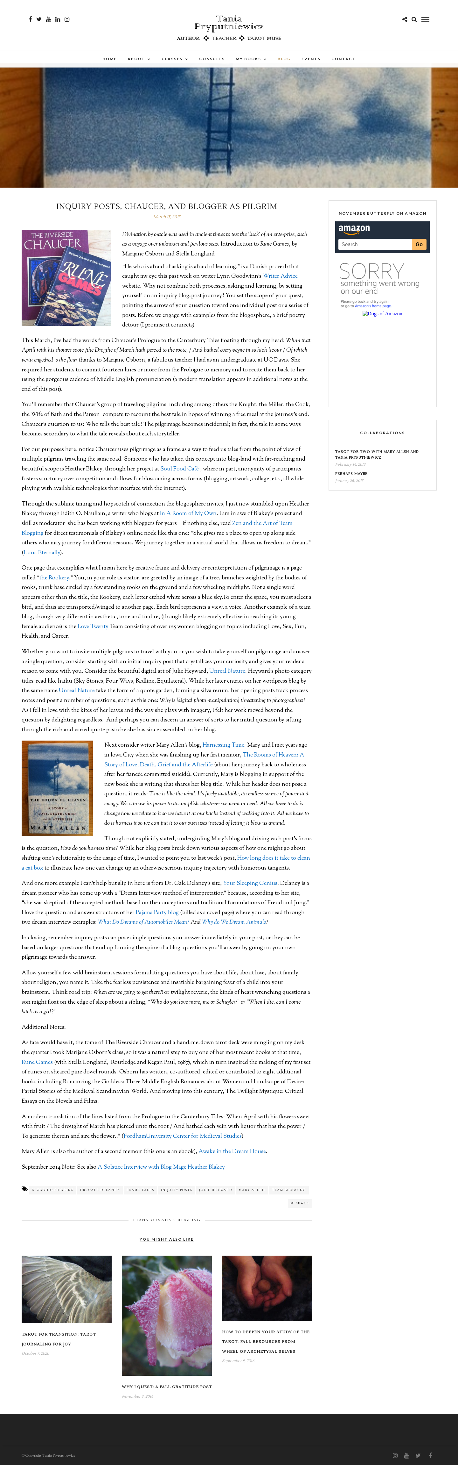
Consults (212, 60)
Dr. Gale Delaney (100, 1195)
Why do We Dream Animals (234, 927)
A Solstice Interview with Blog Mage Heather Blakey (161, 1172)
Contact (343, 60)
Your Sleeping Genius (249, 888)
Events (311, 60)
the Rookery (54, 583)
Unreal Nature (227, 676)
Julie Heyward (215, 1195)
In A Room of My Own (188, 518)
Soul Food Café (180, 474)
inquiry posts (176, 1195)
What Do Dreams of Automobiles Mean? (143, 927)
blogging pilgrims (52, 1195)
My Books (248, 60)
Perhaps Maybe (351, 478)
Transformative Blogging (167, 1225)
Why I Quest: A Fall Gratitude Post (167, 1391)
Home (109, 60)
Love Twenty (94, 631)
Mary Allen (252, 1195)
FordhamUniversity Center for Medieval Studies (182, 1141)
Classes (172, 60)
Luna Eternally (42, 558)
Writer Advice (280, 281)
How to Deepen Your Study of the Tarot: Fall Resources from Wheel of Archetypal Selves (266, 1347)
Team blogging (289, 1195)
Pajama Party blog (158, 918)
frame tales (140, 1195)
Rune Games (38, 1067)
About (136, 60)
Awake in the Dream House (232, 1156)
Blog (284, 60)
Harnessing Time (223, 750)
